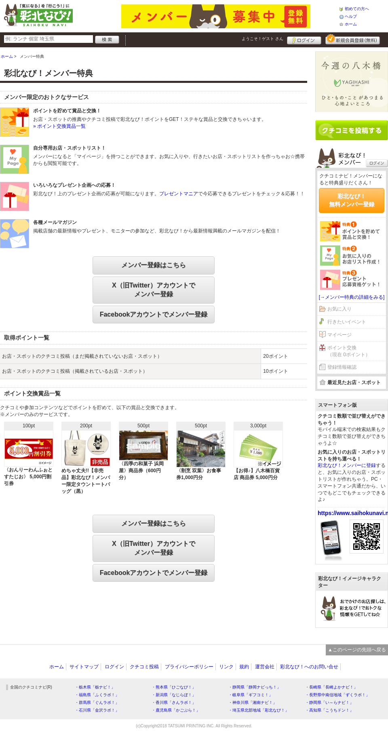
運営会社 (264, 667)
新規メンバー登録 (352, 39)
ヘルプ (351, 16)
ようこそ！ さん (262, 38)
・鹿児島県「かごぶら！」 (176, 710)
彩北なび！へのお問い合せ (309, 667)
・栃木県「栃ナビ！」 (95, 687)
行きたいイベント (346, 322)
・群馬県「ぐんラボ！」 (97, 702)
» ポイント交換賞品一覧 (59, 126)
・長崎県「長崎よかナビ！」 (331, 687)
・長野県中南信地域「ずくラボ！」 (337, 695)
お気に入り (339, 309)
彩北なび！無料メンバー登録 (351, 200)
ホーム (351, 24)
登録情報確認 (341, 367)
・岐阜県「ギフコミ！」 (250, 695)
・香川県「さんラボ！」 (174, 702)
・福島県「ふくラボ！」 (97, 695)
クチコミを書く (351, 130)
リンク (226, 667)
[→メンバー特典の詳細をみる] (352, 297)
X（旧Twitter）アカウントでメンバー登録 (153, 290)
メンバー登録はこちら (153, 265)
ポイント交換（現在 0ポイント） (348, 351)
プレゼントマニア (178, 193)
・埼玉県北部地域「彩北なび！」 (258, 710)
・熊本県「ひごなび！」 (174, 687)
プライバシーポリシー (189, 667)
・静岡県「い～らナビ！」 (329, 702)
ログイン (304, 39)
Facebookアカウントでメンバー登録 (154, 314)
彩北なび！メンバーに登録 (347, 465)
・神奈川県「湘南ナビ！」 (252, 702)
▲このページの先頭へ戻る (357, 650)
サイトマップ (84, 667)
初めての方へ (357, 8)
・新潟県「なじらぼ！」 (174, 695)
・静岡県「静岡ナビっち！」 (254, 687)
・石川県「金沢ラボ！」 (97, 710)
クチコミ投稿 (144, 667)
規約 (244, 667)
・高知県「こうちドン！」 (329, 710)
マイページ (339, 335)
